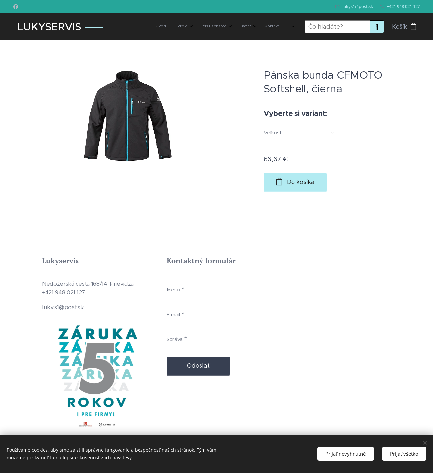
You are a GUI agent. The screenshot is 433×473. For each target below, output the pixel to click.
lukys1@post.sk (357, 6)
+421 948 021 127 (403, 6)
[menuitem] (232, 26)
